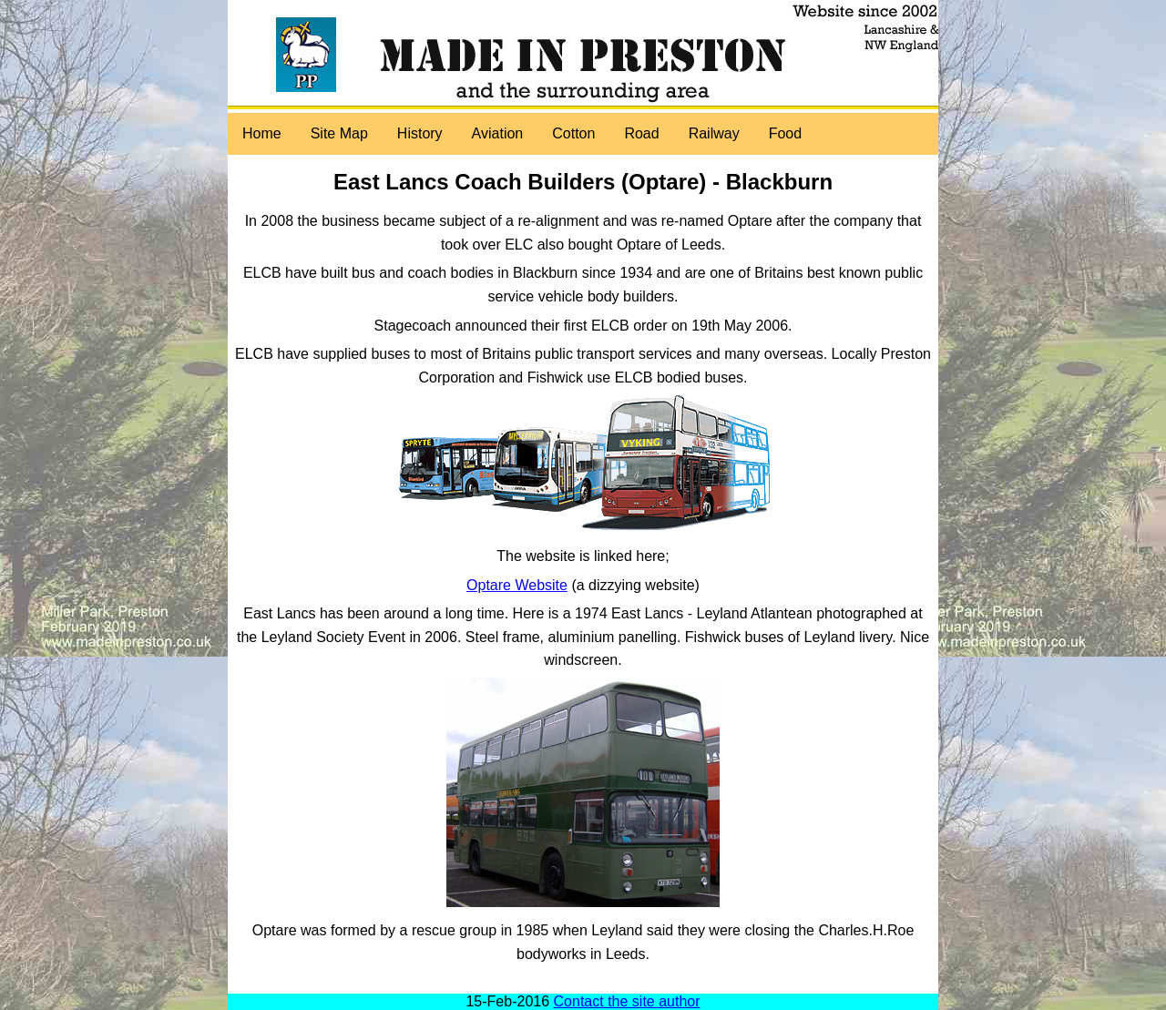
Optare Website (517, 585)
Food (785, 133)
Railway (714, 133)
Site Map (339, 133)
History (420, 133)
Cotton (573, 133)
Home (261, 133)
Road (641, 133)
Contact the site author (627, 1001)
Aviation (498, 133)
